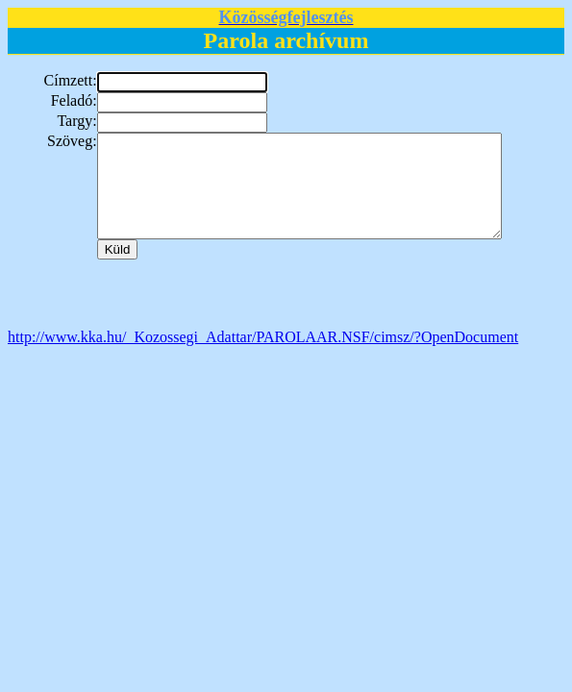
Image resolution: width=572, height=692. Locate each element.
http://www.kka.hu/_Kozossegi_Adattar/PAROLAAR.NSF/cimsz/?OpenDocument (263, 357)
